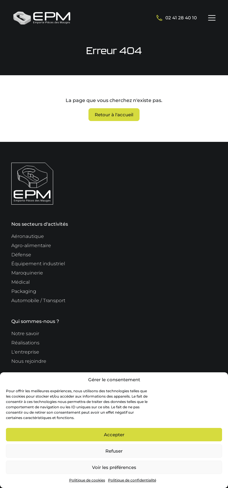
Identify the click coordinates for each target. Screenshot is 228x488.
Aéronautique (27, 236)
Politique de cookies (87, 480)
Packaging (23, 291)
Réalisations (25, 343)
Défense (21, 255)
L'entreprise (25, 352)
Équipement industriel (38, 263)
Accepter (114, 434)
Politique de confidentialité (132, 480)
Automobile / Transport (38, 300)
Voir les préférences (114, 467)
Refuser (114, 451)
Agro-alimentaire (31, 245)
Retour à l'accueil (114, 114)
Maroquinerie (27, 273)
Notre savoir (25, 333)
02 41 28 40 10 (176, 18)
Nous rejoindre (28, 361)
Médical (20, 282)
